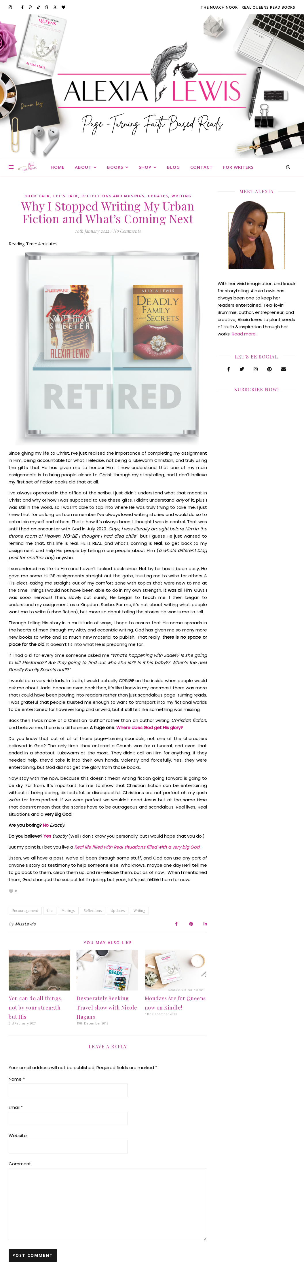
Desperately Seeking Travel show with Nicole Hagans (107, 1007)
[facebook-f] (22, 7)
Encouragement (25, 910)
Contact (201, 167)
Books (115, 167)
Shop (145, 167)
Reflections (93, 910)
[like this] (11, 891)
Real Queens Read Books (268, 7)
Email (16, 1107)
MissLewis (25, 924)
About (83, 167)
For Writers (238, 167)
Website (18, 1135)
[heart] (63, 7)
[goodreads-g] (47, 7)
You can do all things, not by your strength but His (35, 1007)
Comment (20, 1164)
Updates (158, 195)
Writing (181, 195)
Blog (173, 167)
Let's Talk (65, 195)
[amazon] (55, 7)
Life (50, 910)
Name (17, 1079)
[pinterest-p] (31, 7)
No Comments (127, 231)
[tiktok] (39, 7)
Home (57, 167)
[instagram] (11, 7)
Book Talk (37, 195)
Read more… (245, 334)
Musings (68, 910)
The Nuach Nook (219, 7)
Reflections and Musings (113, 195)
